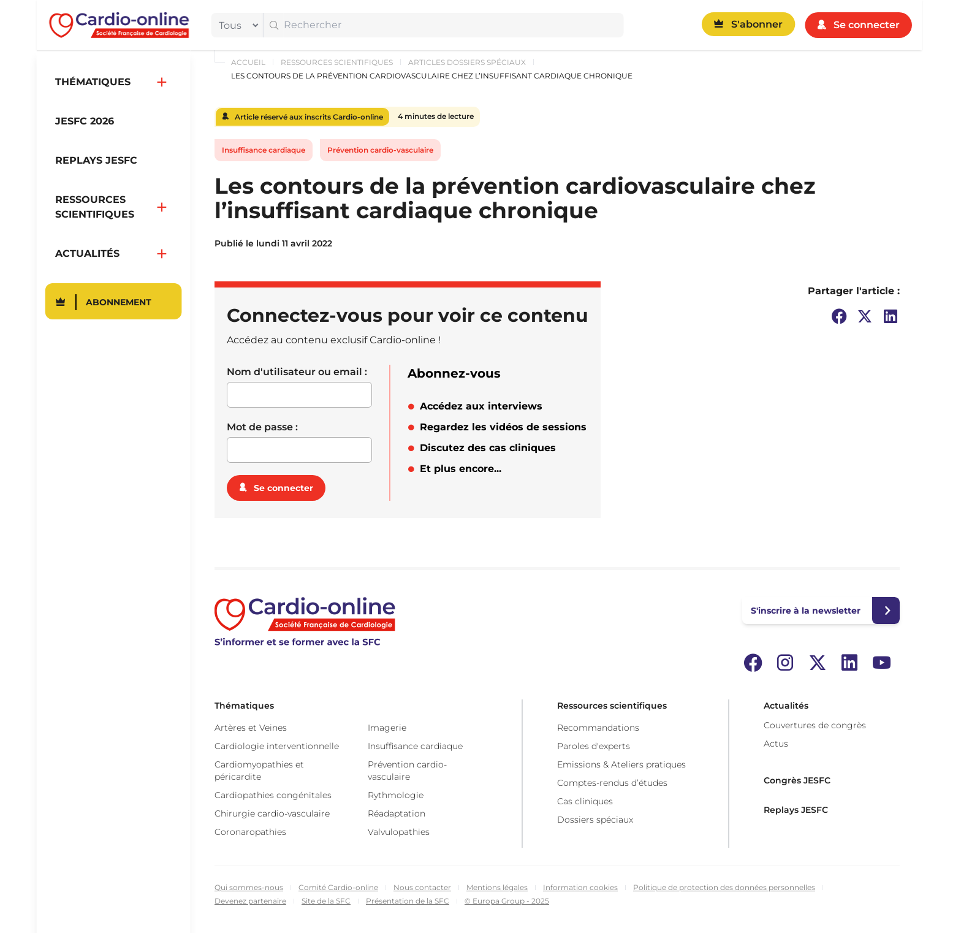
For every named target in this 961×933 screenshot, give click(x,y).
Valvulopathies (399, 831)
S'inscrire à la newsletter (805, 610)
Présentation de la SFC (407, 900)
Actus (776, 743)
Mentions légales (497, 887)
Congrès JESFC (797, 780)
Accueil (248, 62)
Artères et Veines (251, 727)
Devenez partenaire (250, 900)
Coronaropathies (250, 831)
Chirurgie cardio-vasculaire (272, 813)
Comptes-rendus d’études (612, 782)
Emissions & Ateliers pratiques (621, 764)
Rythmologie (396, 795)
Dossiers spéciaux (595, 819)
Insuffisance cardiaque (263, 149)
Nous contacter (422, 887)
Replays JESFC (796, 809)
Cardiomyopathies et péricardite (259, 770)
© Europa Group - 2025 (507, 900)
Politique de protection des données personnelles (724, 887)
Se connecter (283, 487)
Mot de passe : (262, 427)
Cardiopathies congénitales (273, 795)
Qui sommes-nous (249, 887)
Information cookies (580, 887)
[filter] (235, 25)
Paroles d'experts (593, 746)
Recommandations (598, 727)
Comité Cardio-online (338, 887)
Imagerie (387, 727)
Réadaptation (396, 813)
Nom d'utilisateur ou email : (297, 372)
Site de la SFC (326, 900)
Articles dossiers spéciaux (467, 62)
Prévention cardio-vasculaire (380, 149)
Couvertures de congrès (815, 725)
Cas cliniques (585, 801)
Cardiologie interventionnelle (277, 746)
